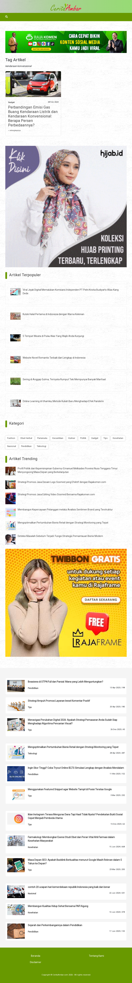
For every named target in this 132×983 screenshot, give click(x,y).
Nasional (11, 446)
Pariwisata (42, 438)
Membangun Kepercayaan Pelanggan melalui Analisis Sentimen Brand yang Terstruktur (65, 509)
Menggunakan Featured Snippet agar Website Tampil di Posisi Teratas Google (70, 789)
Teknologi (41, 446)
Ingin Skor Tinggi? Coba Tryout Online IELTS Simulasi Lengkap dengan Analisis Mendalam (76, 767)
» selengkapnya (14, 130)
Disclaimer (35, 962)
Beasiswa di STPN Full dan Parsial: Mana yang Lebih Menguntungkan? (65, 681)
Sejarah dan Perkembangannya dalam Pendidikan (55, 925)
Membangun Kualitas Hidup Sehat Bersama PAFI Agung (58, 906)
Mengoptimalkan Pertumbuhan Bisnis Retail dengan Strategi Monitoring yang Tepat (63, 522)
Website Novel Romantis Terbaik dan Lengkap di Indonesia (54, 357)
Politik (83, 438)
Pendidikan (26, 446)
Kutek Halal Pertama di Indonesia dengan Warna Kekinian (53, 314)
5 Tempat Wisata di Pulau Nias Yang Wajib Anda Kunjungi (53, 336)
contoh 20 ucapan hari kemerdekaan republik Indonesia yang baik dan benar (69, 887)
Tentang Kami (96, 955)
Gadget (11, 102)
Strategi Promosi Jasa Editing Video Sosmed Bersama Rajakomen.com (56, 494)
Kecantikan (57, 438)
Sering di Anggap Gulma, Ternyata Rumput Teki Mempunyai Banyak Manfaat (64, 379)
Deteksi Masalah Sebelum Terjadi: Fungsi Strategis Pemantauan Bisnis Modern (60, 536)
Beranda (35, 955)
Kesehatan (118, 438)
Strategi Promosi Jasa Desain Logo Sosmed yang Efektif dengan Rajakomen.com (62, 482)
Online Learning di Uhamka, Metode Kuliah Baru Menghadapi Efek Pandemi (63, 401)
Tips (105, 438)
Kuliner (71, 438)
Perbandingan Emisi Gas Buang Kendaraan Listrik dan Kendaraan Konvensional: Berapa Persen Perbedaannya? (33, 116)
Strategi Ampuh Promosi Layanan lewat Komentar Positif (59, 700)
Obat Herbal (26, 438)
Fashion (11, 438)
